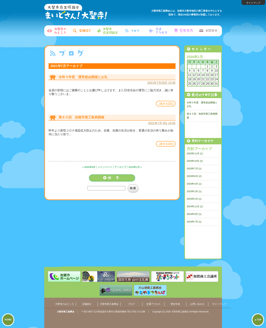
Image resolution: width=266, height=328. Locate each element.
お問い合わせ (197, 304)
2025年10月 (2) (195, 161)
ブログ (131, 304)
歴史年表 (175, 304)
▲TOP (257, 319)
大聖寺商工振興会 (109, 304)
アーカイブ (120, 167)
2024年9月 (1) (194, 214)
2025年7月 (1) (194, 168)
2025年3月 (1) (194, 191)
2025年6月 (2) (194, 176)
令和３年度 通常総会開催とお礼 (83, 77)
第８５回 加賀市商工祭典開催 (81, 117)
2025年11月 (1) (195, 153)
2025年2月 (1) (194, 198)
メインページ (105, 167)
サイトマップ (253, 2)
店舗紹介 (87, 304)
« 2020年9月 (88, 167)
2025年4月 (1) (194, 183)
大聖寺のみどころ (64, 304)
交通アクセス (153, 304)
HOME (8, 319)
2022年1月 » (135, 167)
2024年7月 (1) (194, 221)
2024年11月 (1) (195, 206)
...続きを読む (165, 103)
